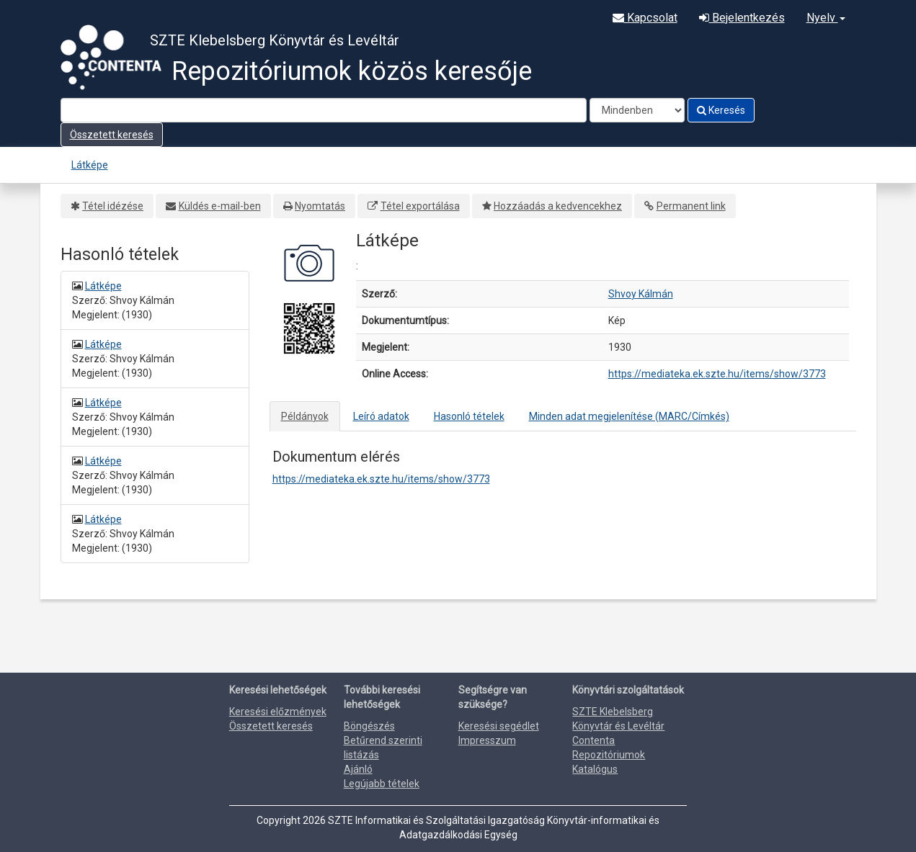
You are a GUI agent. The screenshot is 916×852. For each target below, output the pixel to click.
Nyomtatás (320, 206)
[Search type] (637, 110)
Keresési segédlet (498, 726)
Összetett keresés (112, 134)
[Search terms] (324, 110)
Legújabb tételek (381, 783)
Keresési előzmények (277, 711)
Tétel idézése (112, 206)
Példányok (305, 416)
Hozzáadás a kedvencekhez (558, 206)
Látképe (89, 165)
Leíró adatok (381, 416)
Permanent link (691, 206)
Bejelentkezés (742, 17)
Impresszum (487, 740)
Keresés (721, 110)
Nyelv (825, 17)
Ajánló (358, 769)
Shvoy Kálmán (640, 294)
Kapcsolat (645, 17)
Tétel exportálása (420, 206)
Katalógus (595, 769)
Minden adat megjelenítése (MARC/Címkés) (629, 416)
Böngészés (369, 726)
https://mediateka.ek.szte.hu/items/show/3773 (717, 374)
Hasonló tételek (469, 416)
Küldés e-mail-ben (220, 206)
